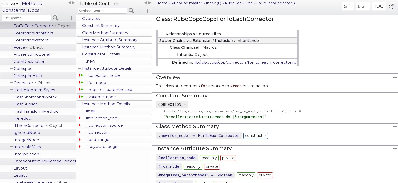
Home (162, 3)
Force (28, 47)
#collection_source (104, 125)
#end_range (97, 139)
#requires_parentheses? (109, 89)
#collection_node (103, 75)
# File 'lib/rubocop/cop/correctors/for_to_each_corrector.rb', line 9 (232, 111)
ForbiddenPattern (31, 40)
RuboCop (233, 3)
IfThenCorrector (38, 125)
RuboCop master (186, 3)
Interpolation (26, 153)
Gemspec (23, 68)
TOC (379, 6)
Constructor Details (101, 54)
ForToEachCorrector (42, 25)
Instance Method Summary (108, 46)
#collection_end (101, 118)
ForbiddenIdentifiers (33, 32)
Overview (91, 18)
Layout (20, 168)
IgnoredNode (27, 132)
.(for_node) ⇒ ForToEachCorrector (199, 135)
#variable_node (101, 96)
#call (90, 111)
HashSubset (25, 104)
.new (90, 61)
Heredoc (22, 118)
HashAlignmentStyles (34, 89)
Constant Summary (101, 25)
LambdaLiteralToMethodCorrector (45, 161)
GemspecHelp (28, 75)
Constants (13, 10)
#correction (97, 132)
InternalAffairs (27, 146)
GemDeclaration (29, 61)
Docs (33, 10)
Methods (32, 3)
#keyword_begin (102, 146)
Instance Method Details (106, 103)
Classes (10, 3)
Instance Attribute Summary (109, 39)
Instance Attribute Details (107, 68)
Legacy (21, 175)
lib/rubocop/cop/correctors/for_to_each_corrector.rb (245, 62)
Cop (249, 3)
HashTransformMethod (36, 111)
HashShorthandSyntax (35, 97)
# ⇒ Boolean (196, 174)
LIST (362, 6)
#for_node (96, 82)
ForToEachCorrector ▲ (276, 3)
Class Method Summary (105, 32)
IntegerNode (26, 139)
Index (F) (213, 3)
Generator (32, 82)
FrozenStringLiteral (32, 54)
